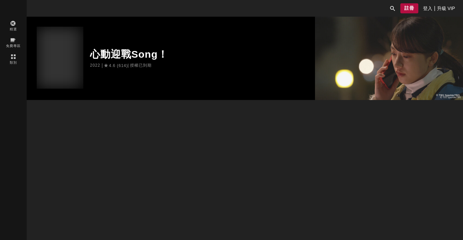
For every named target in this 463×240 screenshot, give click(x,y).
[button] (393, 8)
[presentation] (427, 8)
